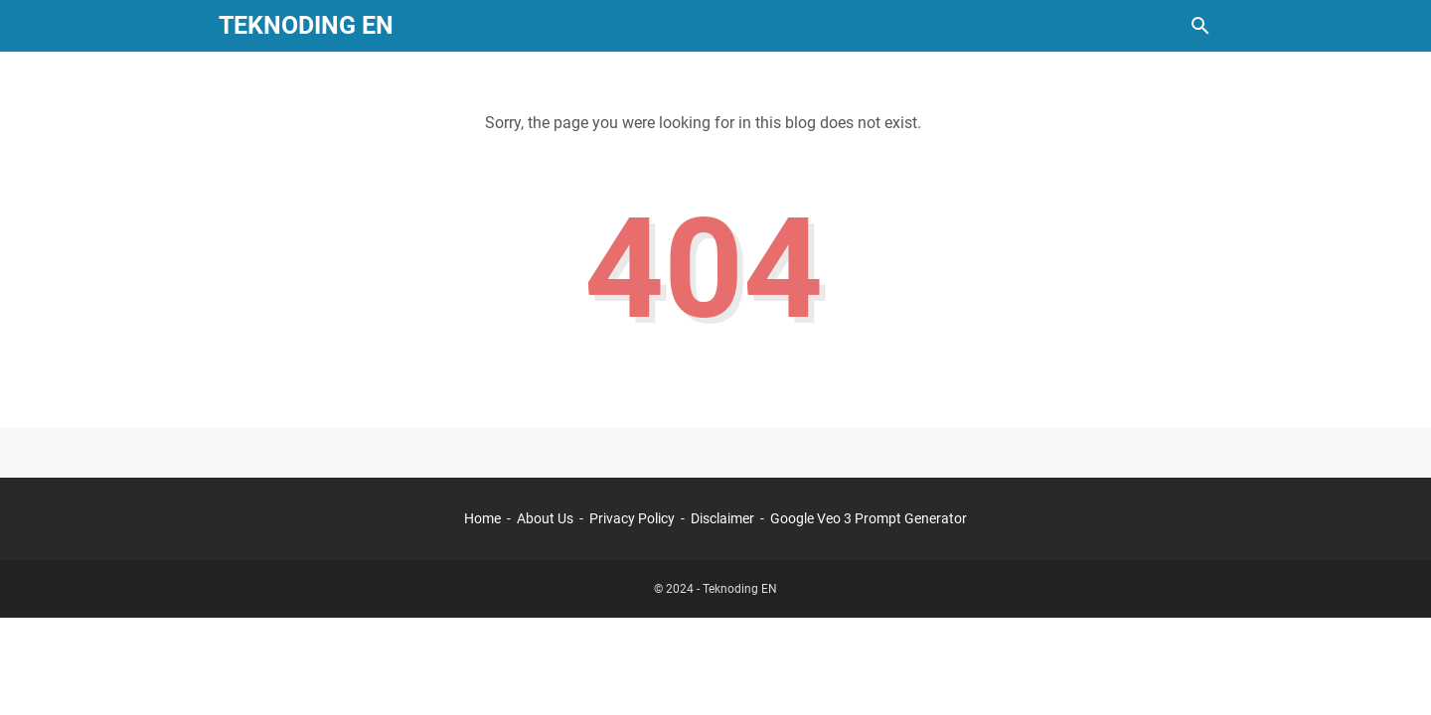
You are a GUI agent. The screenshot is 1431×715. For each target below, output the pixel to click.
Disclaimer (722, 518)
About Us (545, 518)
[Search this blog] (1200, 26)
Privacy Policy (632, 518)
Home (482, 518)
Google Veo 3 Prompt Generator (868, 518)
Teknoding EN (306, 25)
